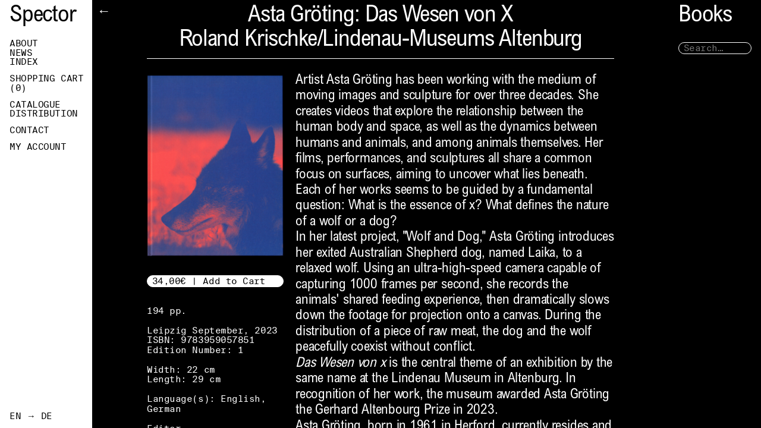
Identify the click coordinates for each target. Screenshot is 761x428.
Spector (43, 16)
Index (24, 62)
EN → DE (31, 416)
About (24, 43)
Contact (29, 130)
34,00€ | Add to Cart (209, 281)
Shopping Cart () (46, 83)
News (21, 53)
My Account (38, 147)
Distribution (44, 113)
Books (705, 16)
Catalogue (35, 104)
